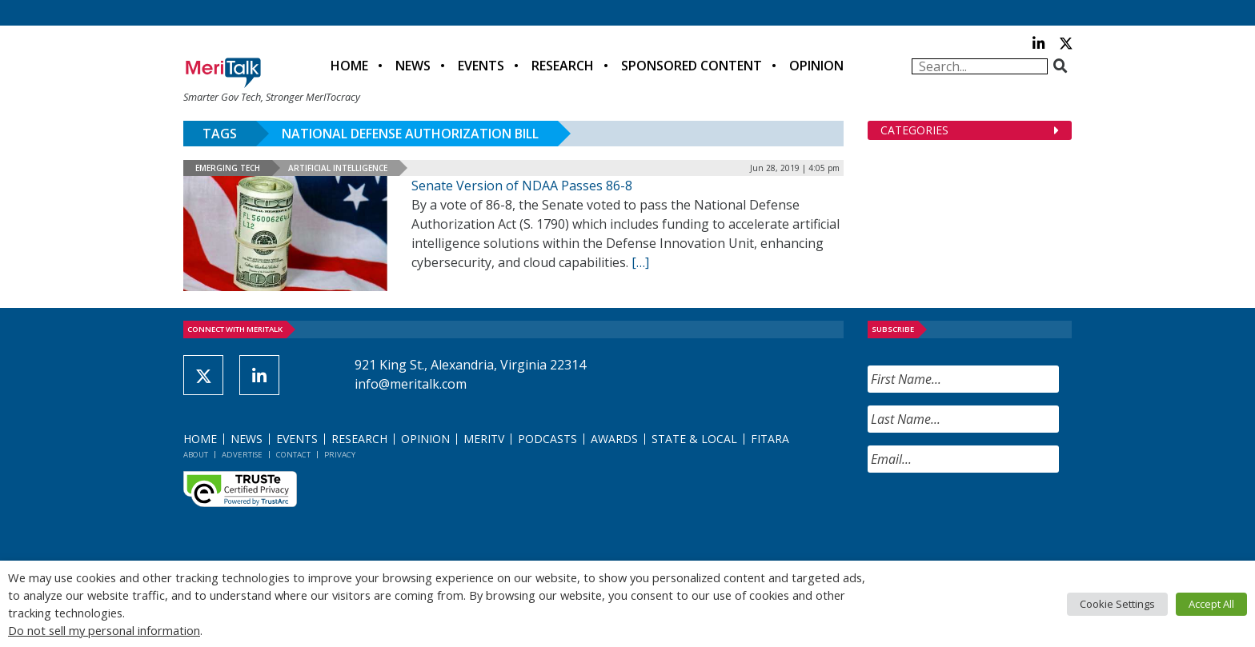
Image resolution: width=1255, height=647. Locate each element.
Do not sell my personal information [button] (104, 630)
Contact (293, 454)
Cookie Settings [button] (1117, 604)
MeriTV (483, 438)
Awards (614, 438)
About (195, 454)
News (413, 65)
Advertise (242, 454)
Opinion (816, 65)
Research (562, 65)
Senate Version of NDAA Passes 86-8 (521, 185)
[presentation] (989, 516)
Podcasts (547, 438)
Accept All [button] (1211, 604)
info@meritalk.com (411, 384)
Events (481, 65)
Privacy (339, 454)
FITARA (770, 438)
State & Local (694, 438)
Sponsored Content (691, 65)
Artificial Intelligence (337, 168)
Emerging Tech (227, 168)
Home (349, 65)
